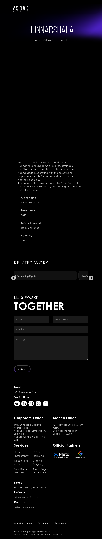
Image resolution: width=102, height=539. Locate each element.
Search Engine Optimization (41, 471)
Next (89, 277)
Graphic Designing (38, 462)
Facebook (60, 523)
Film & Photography (21, 454)
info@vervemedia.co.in (27, 392)
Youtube (18, 523)
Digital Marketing (38, 454)
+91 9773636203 (41, 487)
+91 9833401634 (22, 487)
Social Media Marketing (21, 471)
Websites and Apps (21, 462)
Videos (47, 40)
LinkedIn (30, 523)
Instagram (42, 523)
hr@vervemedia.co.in (25, 507)
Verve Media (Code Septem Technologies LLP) (38, 534)
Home (37, 40)
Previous (12, 277)
